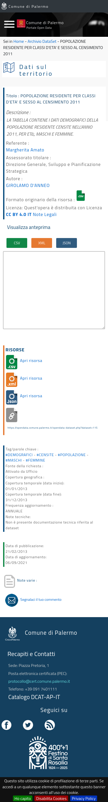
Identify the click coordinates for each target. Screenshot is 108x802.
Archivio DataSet (41, 41)
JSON (67, 243)
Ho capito (23, 798)
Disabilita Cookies (51, 798)
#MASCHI (13, 460)
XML (41, 243)
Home (18, 41)
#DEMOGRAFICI (19, 455)
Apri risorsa (31, 360)
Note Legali (45, 214)
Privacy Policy (84, 798)
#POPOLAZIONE (72, 455)
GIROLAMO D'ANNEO (28, 185)
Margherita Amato (25, 149)
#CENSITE (45, 455)
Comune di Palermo (29, 6)
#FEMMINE (35, 460)
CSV (17, 243)
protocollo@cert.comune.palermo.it (39, 681)
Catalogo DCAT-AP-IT (34, 697)
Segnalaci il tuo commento (40, 599)
